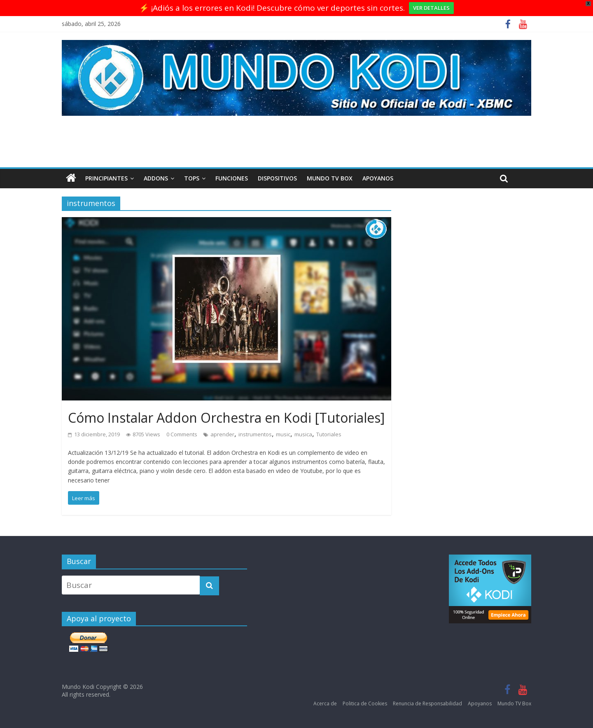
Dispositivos (277, 178)
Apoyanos (377, 178)
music (283, 434)
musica (303, 434)
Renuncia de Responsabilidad (427, 703)
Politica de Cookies (365, 703)
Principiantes (106, 178)
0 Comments (181, 434)
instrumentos (255, 434)
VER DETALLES (431, 8)
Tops (191, 178)
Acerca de (325, 703)
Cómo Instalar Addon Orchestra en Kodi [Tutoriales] (226, 417)
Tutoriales (328, 434)
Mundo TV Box (330, 178)
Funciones (231, 178)
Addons (156, 178)
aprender (222, 434)
